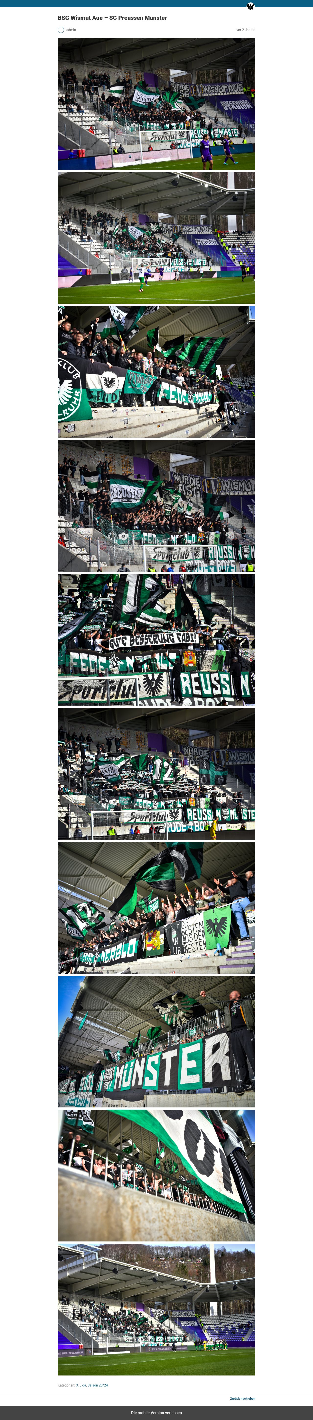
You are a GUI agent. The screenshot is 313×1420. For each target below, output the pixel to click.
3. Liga (81, 1385)
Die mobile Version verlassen (156, 1412)
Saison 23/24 (98, 1385)
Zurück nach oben (242, 1398)
